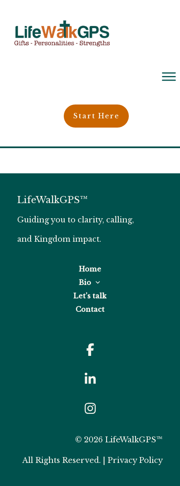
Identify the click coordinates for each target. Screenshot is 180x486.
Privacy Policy (135, 460)
